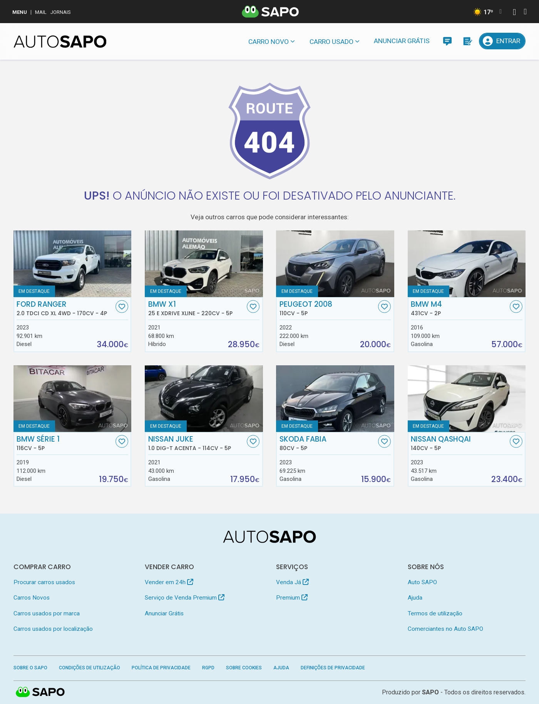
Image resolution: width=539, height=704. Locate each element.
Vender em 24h (169, 582)
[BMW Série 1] (72, 398)
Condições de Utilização (89, 667)
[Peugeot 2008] (335, 263)
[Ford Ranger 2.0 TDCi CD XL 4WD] (72, 263)
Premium (292, 597)
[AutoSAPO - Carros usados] (60, 42)
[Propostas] (467, 41)
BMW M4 (459, 308)
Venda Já (292, 582)
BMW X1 (196, 308)
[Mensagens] (447, 41)
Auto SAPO (422, 582)
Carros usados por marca (46, 613)
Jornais (60, 12)
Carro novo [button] (268, 41)
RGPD (208, 667)
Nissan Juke (196, 443)
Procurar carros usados (44, 582)
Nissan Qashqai (459, 443)
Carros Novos (31, 597)
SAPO (40, 692)
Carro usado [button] (331, 41)
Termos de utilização (435, 613)
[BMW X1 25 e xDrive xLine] (204, 263)
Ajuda (415, 597)
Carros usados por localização (53, 628)
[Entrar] (502, 41)
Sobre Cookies (244, 667)
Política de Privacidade (161, 667)
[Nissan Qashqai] (467, 398)
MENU (19, 12)
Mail (41, 12)
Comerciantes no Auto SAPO (445, 628)
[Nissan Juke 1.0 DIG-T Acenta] (204, 398)
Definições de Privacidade (333, 667)
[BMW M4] (467, 263)
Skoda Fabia (328, 443)
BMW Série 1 (65, 443)
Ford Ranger (65, 308)
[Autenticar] (514, 13)
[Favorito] (122, 306)
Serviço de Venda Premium (184, 597)
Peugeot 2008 (328, 308)
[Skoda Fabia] (335, 398)
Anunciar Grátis (402, 41)
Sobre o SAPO (30, 667)
